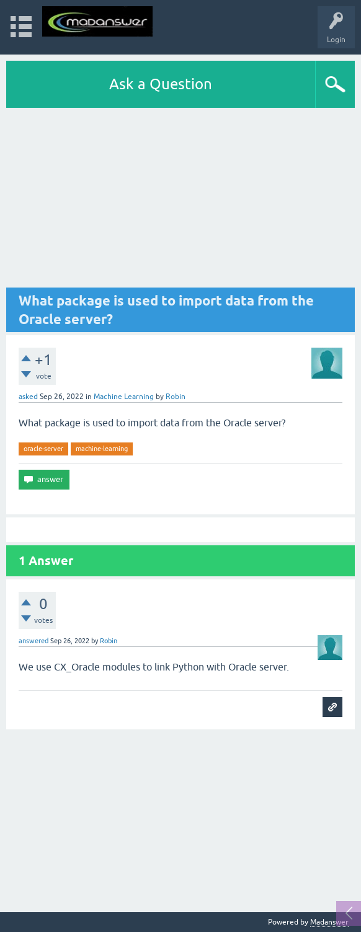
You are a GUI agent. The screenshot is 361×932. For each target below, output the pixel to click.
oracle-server (43, 448)
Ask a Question (160, 84)
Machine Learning (124, 396)
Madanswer (329, 922)
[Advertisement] (180, 201)
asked (28, 396)
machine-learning (102, 448)
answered (33, 640)
